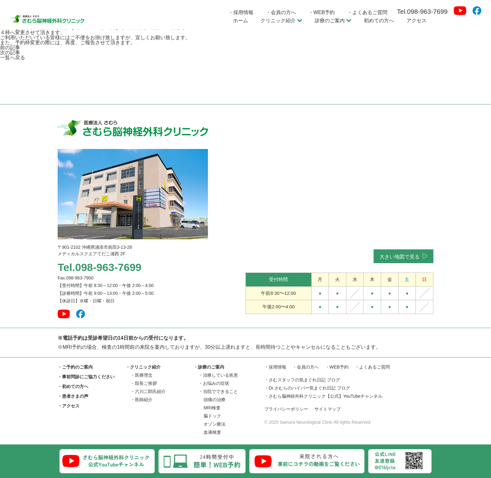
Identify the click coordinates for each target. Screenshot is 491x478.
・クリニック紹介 (143, 366)
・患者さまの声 (73, 396)
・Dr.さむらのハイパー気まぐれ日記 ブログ (307, 388)
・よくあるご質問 (367, 12)
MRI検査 (212, 407)
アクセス (416, 20)
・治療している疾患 (218, 375)
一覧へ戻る (12, 57)
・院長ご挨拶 (144, 383)
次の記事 (10, 52)
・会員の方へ (281, 12)
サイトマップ (332, 409)
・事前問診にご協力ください (86, 376)
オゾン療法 (214, 424)
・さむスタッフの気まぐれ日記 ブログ (302, 380)
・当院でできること (218, 391)
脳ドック (212, 415)
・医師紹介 (141, 399)
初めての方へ (379, 20)
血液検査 (212, 432)
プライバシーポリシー (287, 409)
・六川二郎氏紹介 (148, 391)
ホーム (240, 20)
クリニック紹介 (281, 20)
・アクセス (69, 405)
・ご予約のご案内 (75, 366)
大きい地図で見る (403, 256)
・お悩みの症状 (214, 383)
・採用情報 (240, 12)
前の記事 (10, 47)
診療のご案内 (333, 20)
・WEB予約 (321, 12)
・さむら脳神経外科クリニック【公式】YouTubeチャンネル (323, 396)
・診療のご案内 (209, 366)
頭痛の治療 (214, 399)
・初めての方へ (73, 386)
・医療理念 (141, 375)
